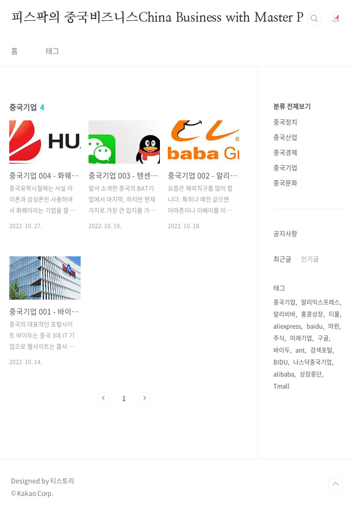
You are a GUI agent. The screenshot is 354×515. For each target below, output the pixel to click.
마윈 (333, 325)
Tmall (281, 385)
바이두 (281, 349)
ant (300, 349)
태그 (52, 50)
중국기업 (285, 167)
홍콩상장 (312, 313)
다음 (144, 397)
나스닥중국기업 (312, 361)
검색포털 (321, 349)
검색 (314, 18)
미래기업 (301, 337)
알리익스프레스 (320, 301)
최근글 (282, 258)
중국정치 (285, 121)
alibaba (283, 373)
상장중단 (311, 373)
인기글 (310, 258)
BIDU (280, 361)
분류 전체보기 (292, 106)
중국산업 (285, 137)
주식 (278, 337)
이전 (103, 397)
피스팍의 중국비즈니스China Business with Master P (157, 18)
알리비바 (284, 313)
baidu (315, 325)
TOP (335, 484)
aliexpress (287, 325)
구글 (323, 337)
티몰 (334, 313)
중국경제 (285, 152)
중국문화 (285, 182)
